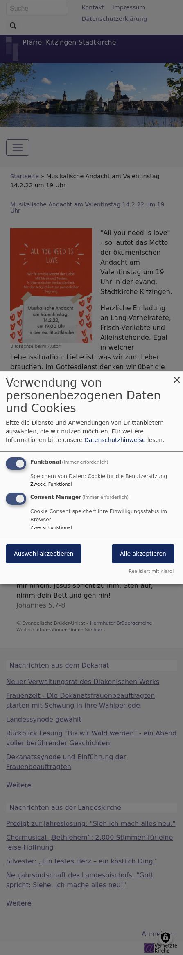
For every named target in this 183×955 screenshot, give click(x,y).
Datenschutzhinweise (114, 440)
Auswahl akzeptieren (43, 553)
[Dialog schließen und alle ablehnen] (177, 376)
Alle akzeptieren (143, 553)
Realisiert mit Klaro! (151, 571)
